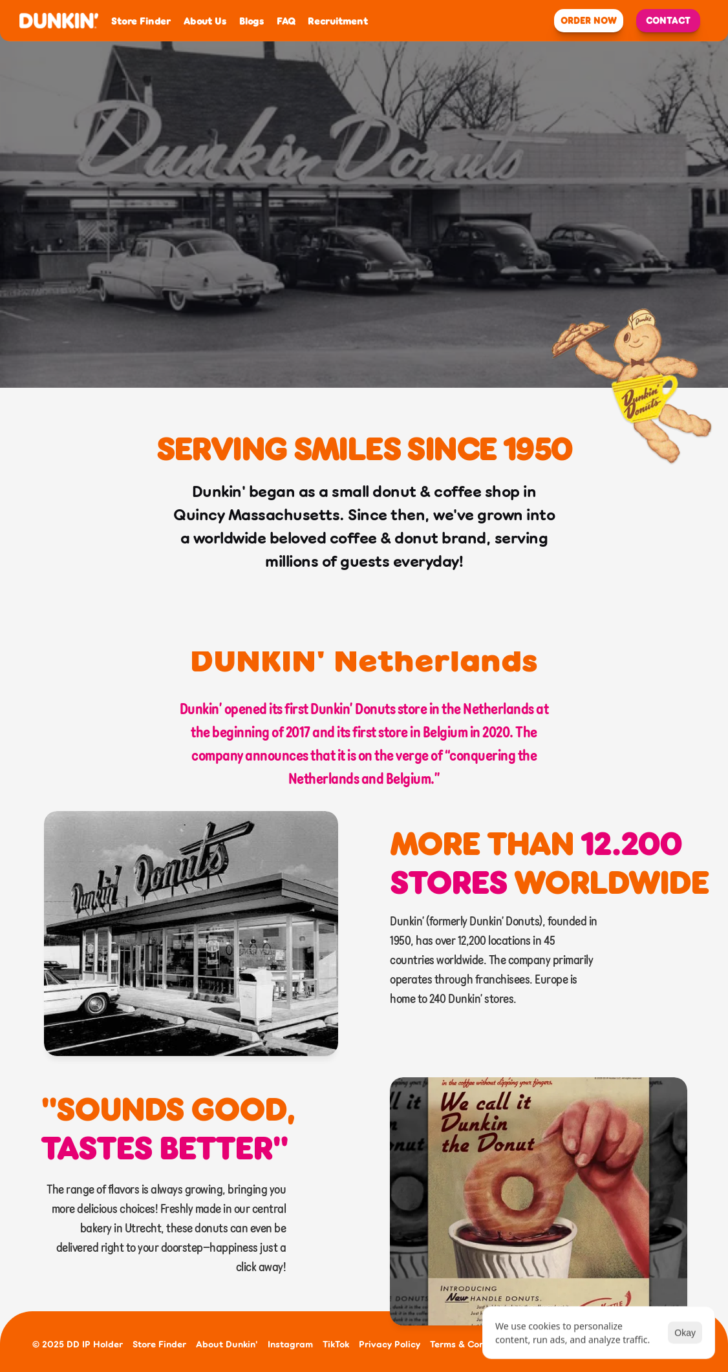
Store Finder (141, 20)
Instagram (290, 1343)
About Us (205, 20)
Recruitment (338, 20)
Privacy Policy (389, 1343)
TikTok (336, 1343)
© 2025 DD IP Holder (77, 1343)
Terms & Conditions (472, 1343)
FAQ (286, 20)
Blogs (251, 20)
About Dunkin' (227, 1343)
